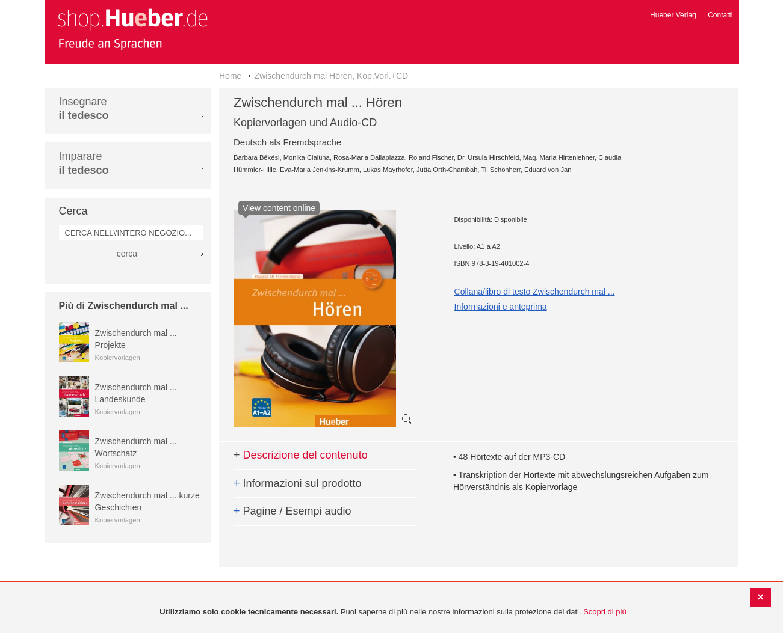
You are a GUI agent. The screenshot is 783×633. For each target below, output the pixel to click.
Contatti (720, 15)
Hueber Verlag (673, 15)
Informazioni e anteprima (500, 306)
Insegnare (84, 108)
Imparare (84, 163)
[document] (393, 612)
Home (230, 76)
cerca (127, 253)
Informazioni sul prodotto (298, 483)
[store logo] (132, 29)
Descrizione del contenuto (301, 455)
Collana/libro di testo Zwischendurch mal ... (534, 291)
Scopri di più (605, 611)
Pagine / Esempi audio (292, 511)
